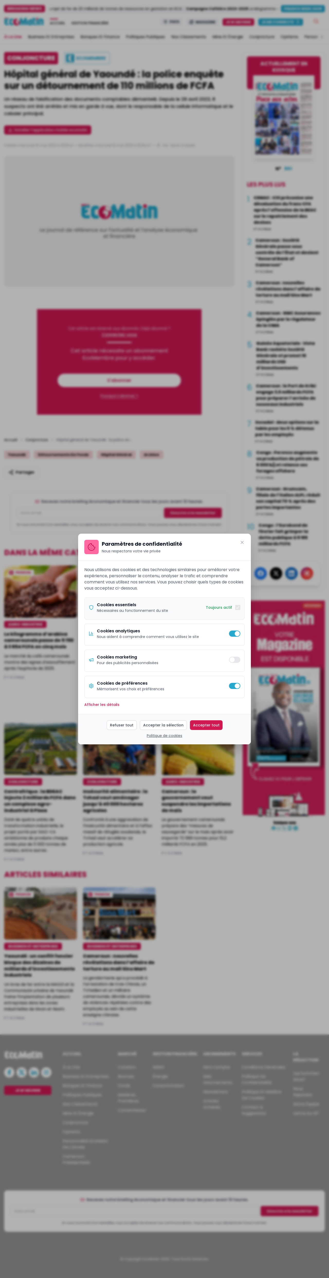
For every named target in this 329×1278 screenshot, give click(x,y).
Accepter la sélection (163, 725)
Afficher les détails (102, 704)
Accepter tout (206, 725)
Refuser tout (121, 725)
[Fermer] (242, 542)
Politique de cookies (164, 735)
